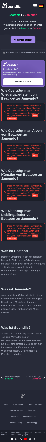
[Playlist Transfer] (11, 5)
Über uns (32, 411)
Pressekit (14, 417)
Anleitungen (18, 404)
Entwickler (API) (15, 423)
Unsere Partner (16, 411)
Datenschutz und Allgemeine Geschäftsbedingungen (21, 434)
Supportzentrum (35, 404)
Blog (6, 404)
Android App (32, 423)
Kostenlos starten (23, 40)
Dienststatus (40, 433)
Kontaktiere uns (29, 417)
